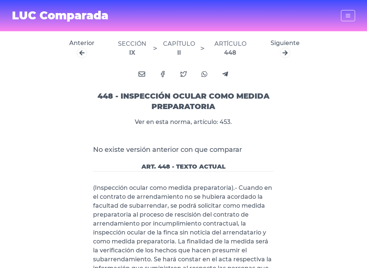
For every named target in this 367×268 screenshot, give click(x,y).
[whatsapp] (204, 74)
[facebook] (162, 74)
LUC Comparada (60, 15)
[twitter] (183, 74)
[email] (141, 74)
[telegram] (225, 74)
